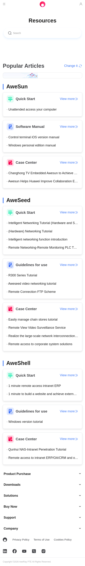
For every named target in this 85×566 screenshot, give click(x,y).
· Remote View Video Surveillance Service (36, 327)
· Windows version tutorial (25, 421)
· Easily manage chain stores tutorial (32, 319)
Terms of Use (42, 539)
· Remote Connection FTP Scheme (31, 292)
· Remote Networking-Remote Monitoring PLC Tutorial (44, 247)
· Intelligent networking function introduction (37, 239)
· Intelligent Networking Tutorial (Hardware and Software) (44, 223)
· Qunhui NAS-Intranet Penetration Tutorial (36, 449)
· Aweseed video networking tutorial (31, 283)
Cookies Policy (62, 539)
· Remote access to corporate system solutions (39, 344)
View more (69, 99)
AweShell (18, 363)
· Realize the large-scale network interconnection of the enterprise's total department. (44, 336)
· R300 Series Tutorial (22, 275)
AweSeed (18, 200)
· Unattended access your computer (32, 109)
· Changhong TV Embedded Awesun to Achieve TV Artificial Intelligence (44, 173)
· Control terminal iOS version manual (33, 137)
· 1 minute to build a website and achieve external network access (44, 394)
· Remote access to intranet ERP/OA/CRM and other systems (44, 458)
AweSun (17, 86)
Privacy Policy (20, 539)
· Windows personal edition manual (31, 145)
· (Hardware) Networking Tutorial (29, 231)
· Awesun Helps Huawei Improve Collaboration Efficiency (44, 181)
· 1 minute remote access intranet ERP (34, 386)
